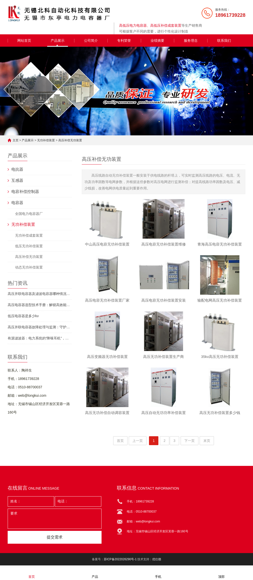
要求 (55, 521)
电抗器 (17, 169)
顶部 (221, 573)
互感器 (17, 180)
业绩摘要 (157, 40)
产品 (95, 573)
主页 (16, 140)
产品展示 (57, 40)
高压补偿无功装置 (70, 140)
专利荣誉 (124, 40)
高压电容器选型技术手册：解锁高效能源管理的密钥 (40, 305)
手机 (158, 573)
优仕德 (156, 561)
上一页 (137, 443)
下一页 (189, 443)
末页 (206, 443)
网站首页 (24, 40)
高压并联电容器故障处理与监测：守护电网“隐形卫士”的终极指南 (40, 327)
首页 (120, 443)
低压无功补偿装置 (29, 246)
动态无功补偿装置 (29, 267)
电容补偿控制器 (25, 191)
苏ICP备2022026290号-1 (120, 561)
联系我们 (224, 40)
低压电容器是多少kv (23, 316)
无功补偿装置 (46, 140)
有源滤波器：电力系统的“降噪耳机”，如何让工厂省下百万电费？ (40, 338)
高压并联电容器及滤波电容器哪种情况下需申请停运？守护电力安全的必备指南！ (40, 294)
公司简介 (91, 40)
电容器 (17, 203)
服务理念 (191, 40)
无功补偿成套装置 (29, 235)
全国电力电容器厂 (29, 214)
